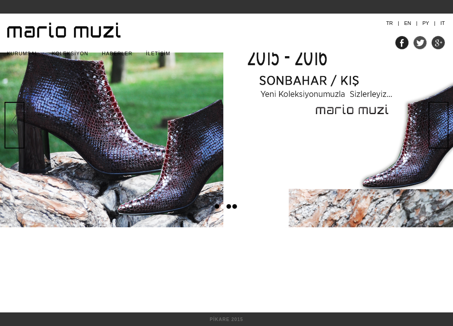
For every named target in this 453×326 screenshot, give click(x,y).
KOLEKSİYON (70, 53)
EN (407, 23)
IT (442, 23)
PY (425, 23)
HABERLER (117, 53)
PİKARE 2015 (226, 319)
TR (389, 23)
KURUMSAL (22, 53)
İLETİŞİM (158, 53)
